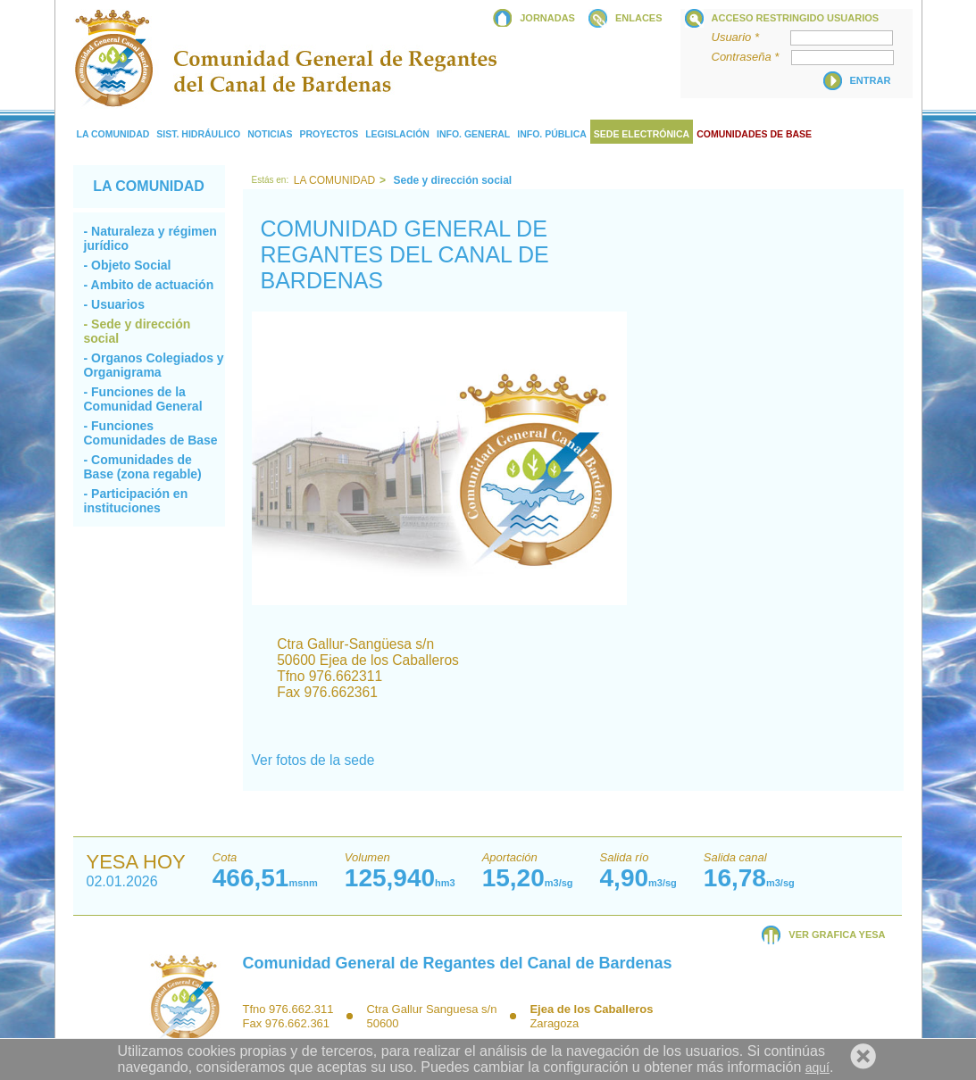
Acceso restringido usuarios (796, 17)
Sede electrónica (641, 134)
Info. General (473, 134)
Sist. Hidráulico (198, 134)
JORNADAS (547, 17)
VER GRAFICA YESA (836, 934)
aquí (817, 1067)
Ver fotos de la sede (313, 760)
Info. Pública (552, 134)
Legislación (397, 134)
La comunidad (113, 134)
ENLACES (639, 17)
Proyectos (328, 134)
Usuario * (750, 37)
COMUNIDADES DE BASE (754, 134)
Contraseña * (750, 56)
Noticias (269, 134)
